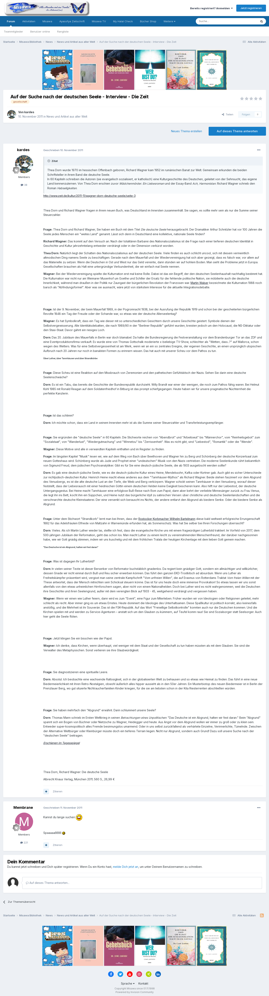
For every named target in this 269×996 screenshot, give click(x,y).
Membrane (23, 807)
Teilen (227, 114)
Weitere (169, 21)
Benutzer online (40, 31)
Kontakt (143, 983)
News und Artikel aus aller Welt (67, 116)
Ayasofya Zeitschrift (72, 21)
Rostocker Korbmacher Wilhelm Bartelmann (166, 518)
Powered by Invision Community (135, 992)
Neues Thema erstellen (186, 131)
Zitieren (57, 791)
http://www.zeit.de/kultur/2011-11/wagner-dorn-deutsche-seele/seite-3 (89, 195)
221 (24, 842)
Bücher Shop (148, 21)
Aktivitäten (28, 21)
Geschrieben (63, 150)
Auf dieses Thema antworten (237, 131)
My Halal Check (123, 21)
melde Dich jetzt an (125, 866)
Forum (11, 23)
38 (24, 184)
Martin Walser (199, 283)
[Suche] (214, 21)
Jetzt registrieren (251, 8)
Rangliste (63, 31)
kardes (29, 112)
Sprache (128, 983)
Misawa (47, 21)
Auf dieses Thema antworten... (47, 882)
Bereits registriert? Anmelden (211, 8)
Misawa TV (99, 21)
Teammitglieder (13, 31)
